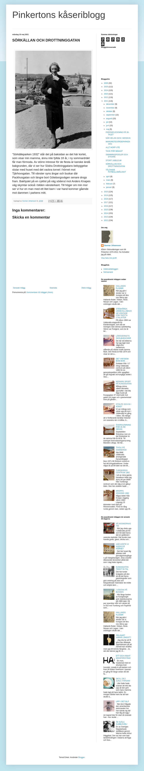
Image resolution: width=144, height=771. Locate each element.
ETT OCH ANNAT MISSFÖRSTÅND (123, 657)
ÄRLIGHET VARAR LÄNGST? (123, 636)
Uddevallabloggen (110, 269)
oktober (109, 111)
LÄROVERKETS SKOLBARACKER (123, 337)
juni (108, 125)
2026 (106, 83)
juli (107, 122)
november (110, 108)
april (108, 176)
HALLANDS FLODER (121, 287)
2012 (106, 220)
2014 (106, 213)
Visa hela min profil (109, 258)
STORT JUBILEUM (113, 160)
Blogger (81, 757)
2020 (106, 192)
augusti (109, 118)
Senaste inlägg (19, 288)
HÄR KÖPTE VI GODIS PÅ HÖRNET (122, 546)
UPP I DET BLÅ (122, 701)
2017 (106, 202)
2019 (106, 195)
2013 (106, 217)
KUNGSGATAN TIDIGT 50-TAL (122, 568)
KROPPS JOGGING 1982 (122, 492)
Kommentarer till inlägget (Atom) (40, 292)
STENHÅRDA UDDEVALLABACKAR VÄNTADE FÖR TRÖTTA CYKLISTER (124, 313)
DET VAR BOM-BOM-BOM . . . (122, 360)
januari (109, 187)
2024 (106, 90)
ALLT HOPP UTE (113, 147)
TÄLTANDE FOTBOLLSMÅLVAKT (116, 171)
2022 (106, 97)
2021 (106, 101)
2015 (106, 210)
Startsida (53, 288)
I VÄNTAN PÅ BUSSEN (121, 591)
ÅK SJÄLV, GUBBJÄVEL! (121, 723)
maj (108, 129)
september (110, 115)
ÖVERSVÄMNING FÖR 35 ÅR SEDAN (123, 427)
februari (109, 184)
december (110, 104)
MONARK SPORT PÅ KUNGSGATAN (124, 383)
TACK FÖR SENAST (114, 151)
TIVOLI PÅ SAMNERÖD (121, 449)
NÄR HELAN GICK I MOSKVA (118, 138)
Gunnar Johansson (112, 245)
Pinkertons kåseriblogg (58, 15)
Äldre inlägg (86, 288)
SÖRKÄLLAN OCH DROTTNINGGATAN (115, 165)
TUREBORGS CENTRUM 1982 (123, 471)
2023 (106, 94)
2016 (106, 206)
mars (108, 180)
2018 (106, 199)
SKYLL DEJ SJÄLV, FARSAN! (123, 680)
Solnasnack (108, 272)
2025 (106, 87)
